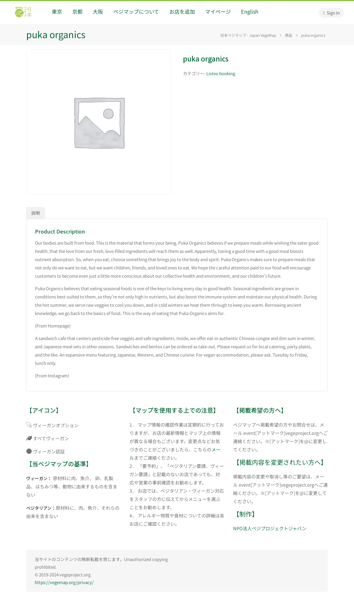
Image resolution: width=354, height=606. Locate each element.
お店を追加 (182, 11)
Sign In (331, 13)
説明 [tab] (35, 213)
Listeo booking (220, 73)
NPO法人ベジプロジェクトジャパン (269, 528)
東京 (57, 11)
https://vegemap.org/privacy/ (64, 582)
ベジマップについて (136, 11)
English (249, 11)
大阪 (98, 11)
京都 (77, 11)
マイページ (218, 11)
